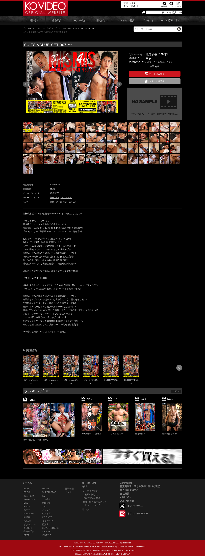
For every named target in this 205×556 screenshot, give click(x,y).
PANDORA (28, 513)
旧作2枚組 (54, 197)
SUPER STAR (49, 492)
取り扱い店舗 (89, 482)
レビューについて (91, 505)
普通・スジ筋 (56, 202)
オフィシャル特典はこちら (160, 62)
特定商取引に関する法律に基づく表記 (140, 486)
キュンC (46, 510)
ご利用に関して (90, 494)
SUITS (56, 193)
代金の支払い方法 (91, 498)
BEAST (27, 488)
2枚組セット (66, 197)
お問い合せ (126, 497)
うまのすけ (47, 521)
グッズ (68, 492)
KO (51, 193)
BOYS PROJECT (50, 528)
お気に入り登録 (157, 81)
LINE (26, 503)
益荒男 (45, 524)
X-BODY (27, 528)
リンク (85, 509)
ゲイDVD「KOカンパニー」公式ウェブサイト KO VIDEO (47, 28)
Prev (25, 84)
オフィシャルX (135, 505)
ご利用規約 (126, 482)
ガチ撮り (46, 499)
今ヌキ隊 (46, 513)
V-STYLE (46, 535)
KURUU (27, 517)
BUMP (26, 506)
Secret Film (29, 499)
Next (119, 84)
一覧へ (176, 391)
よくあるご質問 (90, 491)
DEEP (26, 535)
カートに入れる (154, 73)
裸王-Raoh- (29, 496)
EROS (26, 492)
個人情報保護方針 (129, 490)
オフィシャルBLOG (137, 513)
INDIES (46, 488)
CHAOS (46, 531)
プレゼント (148, 20)
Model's (46, 503)
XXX (44, 506)
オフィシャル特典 (125, 20)
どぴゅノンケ (30, 524)
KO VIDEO (88, 543)
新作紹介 (34, 20)
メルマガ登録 (127, 500)
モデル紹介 (79, 20)
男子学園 (69, 488)
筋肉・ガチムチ (70, 202)
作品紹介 (57, 20)
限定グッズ (102, 20)
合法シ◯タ (28, 531)
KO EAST (47, 517)
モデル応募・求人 (170, 20)
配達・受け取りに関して (95, 501)
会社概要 (124, 493)
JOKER (27, 521)
